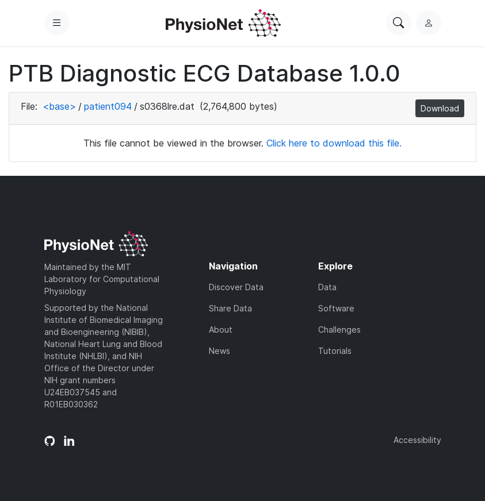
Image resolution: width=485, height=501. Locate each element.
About (220, 329)
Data (327, 287)
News (219, 351)
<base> (59, 106)
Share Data (230, 308)
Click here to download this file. (334, 143)
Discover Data (236, 287)
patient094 (108, 106)
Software (336, 308)
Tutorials (335, 351)
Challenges (339, 329)
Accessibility (417, 440)
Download (440, 108)
